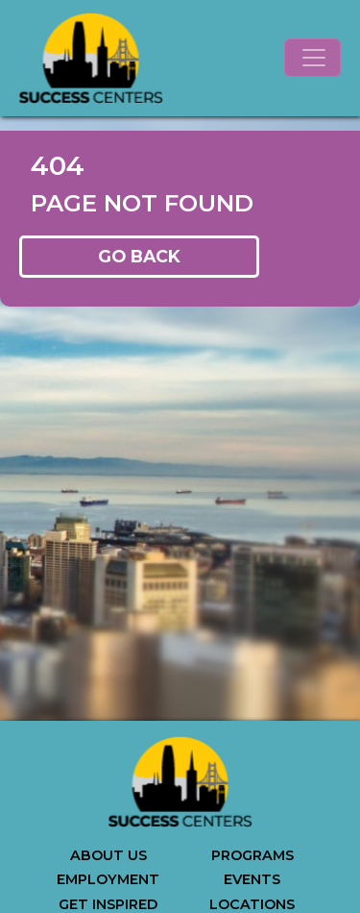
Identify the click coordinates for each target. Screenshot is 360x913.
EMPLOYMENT (108, 879)
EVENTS (252, 879)
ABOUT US (108, 855)
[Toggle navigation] (312, 57)
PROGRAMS (252, 855)
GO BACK (139, 256)
